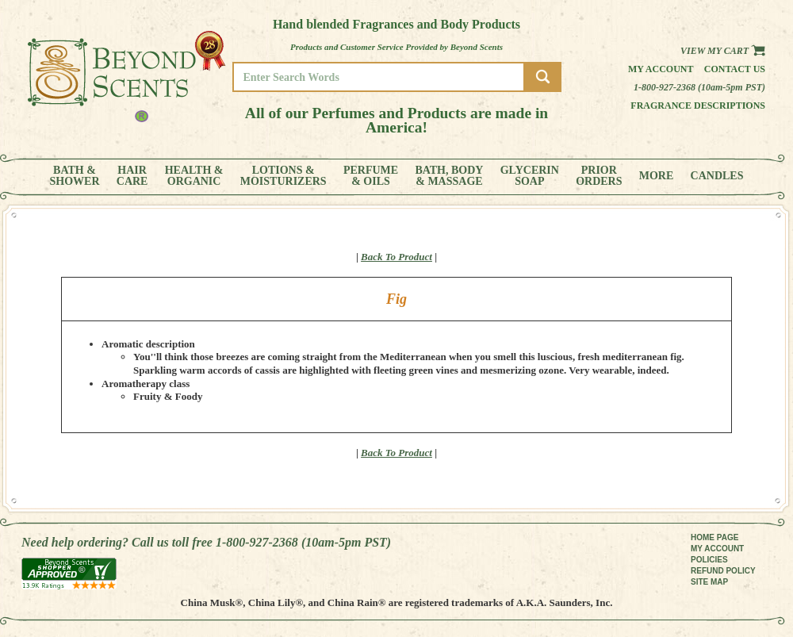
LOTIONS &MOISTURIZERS (283, 176)
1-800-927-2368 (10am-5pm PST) (699, 87)
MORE (656, 176)
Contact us (734, 69)
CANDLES (717, 176)
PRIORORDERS (599, 176)
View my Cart (722, 50)
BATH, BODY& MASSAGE (449, 176)
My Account (661, 69)
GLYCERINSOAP (529, 176)
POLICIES (709, 559)
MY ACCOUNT (717, 548)
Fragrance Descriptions (697, 105)
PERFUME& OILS (370, 176)
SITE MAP (709, 582)
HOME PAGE (714, 537)
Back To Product (396, 257)
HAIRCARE (132, 176)
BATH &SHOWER (75, 176)
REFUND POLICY (723, 570)
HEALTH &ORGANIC (194, 176)
